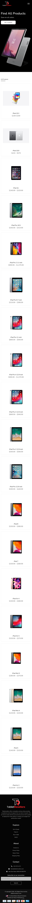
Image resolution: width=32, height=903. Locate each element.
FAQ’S (16, 837)
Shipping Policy (16, 855)
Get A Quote (16, 829)
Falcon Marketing (18, 897)
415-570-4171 (16, 866)
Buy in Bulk (16, 834)
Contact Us (16, 848)
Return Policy (16, 853)
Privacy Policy (16, 850)
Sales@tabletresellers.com (16, 869)
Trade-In (16, 832)
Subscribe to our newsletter (16, 875)
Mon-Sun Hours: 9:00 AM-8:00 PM (16, 871)
